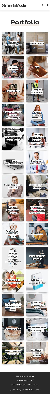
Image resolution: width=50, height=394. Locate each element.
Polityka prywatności (25, 380)
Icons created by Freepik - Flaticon (25, 385)
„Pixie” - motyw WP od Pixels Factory (25, 390)
